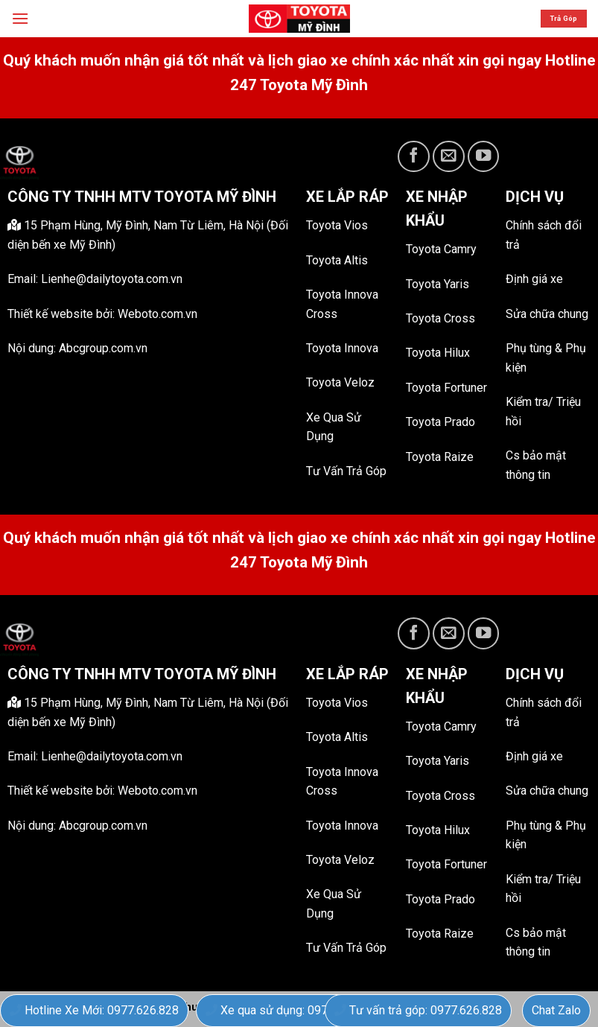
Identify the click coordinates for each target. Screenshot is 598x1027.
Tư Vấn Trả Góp (346, 471)
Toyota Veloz (340, 382)
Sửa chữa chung (547, 314)
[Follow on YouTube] (484, 157)
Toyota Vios (337, 225)
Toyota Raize (440, 457)
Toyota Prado (440, 422)
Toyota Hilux (438, 353)
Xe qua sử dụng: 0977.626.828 (292, 1010)
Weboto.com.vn (157, 314)
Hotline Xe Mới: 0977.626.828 (94, 1010)
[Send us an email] (449, 157)
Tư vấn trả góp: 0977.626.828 (418, 1010)
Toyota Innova (342, 348)
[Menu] (20, 18)
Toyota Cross (440, 318)
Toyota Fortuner (446, 388)
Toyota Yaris (437, 284)
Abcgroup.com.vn (103, 348)
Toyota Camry (441, 249)
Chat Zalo (556, 1010)
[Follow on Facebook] (414, 157)
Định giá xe (534, 279)
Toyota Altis (337, 260)
